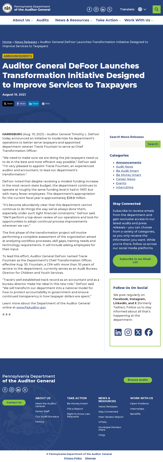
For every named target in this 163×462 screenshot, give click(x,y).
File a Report (75, 408)
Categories (119, 155)
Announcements (18, 56)
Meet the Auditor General (46, 405)
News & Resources (72, 20)
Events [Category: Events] (121, 183)
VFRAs (103, 421)
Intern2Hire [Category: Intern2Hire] (125, 187)
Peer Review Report (111, 416)
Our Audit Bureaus (47, 416)
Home (7, 42)
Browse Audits (138, 379)
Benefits (135, 413)
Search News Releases (127, 137)
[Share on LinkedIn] (33, 103)
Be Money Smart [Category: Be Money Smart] (128, 175)
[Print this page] (46, 103)
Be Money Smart (77, 403)
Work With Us (137, 20)
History (39, 421)
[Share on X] (8, 103)
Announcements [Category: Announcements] (128, 162)
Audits (42, 20)
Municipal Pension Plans (110, 428)
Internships (137, 408)
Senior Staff (42, 411)
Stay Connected (108, 411)
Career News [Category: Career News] (125, 179)
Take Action (107, 20)
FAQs (102, 435)
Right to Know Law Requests (78, 415)
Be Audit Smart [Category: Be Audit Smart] (127, 171)
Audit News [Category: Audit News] (124, 166)
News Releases (26, 42)
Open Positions (139, 403)
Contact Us (14, 402)
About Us (21, 20)
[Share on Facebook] (20, 103)
